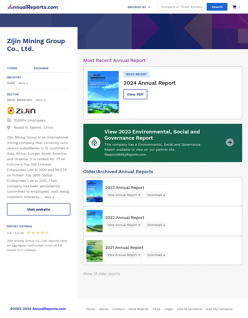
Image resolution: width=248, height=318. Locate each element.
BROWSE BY (136, 7)
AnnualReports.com (49, 309)
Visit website (38, 209)
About (103, 309)
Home (90, 309)
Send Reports (138, 309)
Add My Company (219, 309)
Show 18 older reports (101, 273)
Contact (118, 309)
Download (154, 195)
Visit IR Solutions (189, 309)
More (21, 83)
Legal (168, 309)
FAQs (156, 309)
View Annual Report (122, 195)
